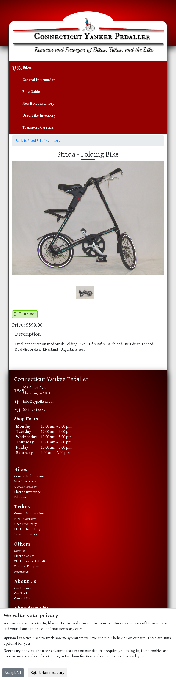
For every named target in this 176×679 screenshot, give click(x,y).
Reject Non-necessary (47, 673)
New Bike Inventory (38, 104)
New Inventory (25, 481)
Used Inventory (25, 487)
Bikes (27, 67)
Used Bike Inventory (39, 115)
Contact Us (22, 598)
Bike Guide (31, 92)
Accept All (13, 673)
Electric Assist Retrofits (30, 561)
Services (20, 551)
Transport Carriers (38, 127)
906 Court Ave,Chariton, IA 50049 (37, 391)
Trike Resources (25, 534)
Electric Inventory (27, 492)
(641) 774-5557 (34, 410)
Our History (22, 588)
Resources (21, 572)
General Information (38, 80)
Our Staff (20, 593)
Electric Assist (24, 556)
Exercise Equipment (28, 566)
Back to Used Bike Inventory (38, 141)
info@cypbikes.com (38, 401)
